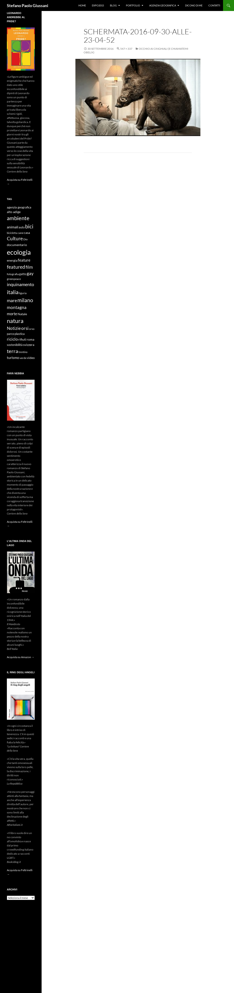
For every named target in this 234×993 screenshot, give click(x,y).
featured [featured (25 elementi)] (16, 267)
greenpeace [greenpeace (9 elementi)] (14, 279)
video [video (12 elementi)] (31, 358)
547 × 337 (126, 48)
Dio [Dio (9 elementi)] (25, 239)
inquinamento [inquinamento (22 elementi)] (20, 284)
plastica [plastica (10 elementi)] (20, 334)
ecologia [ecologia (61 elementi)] (19, 252)
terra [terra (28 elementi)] (12, 351)
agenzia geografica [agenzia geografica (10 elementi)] (19, 207)
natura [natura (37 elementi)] (15, 320)
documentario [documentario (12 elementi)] (17, 245)
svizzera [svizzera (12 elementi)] (28, 345)
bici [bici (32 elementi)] (29, 226)
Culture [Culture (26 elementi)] (15, 238)
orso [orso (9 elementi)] (32, 329)
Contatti (214, 5)
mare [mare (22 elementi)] (12, 300)
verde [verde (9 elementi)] (23, 358)
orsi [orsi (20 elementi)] (25, 328)
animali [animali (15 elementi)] (12, 227)
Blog (113, 5)
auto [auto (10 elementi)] (22, 227)
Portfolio (133, 5)
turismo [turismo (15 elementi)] (13, 357)
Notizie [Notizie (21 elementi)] (14, 328)
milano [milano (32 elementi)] (25, 300)
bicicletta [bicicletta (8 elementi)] (12, 232)
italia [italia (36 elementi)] (13, 292)
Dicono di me (193, 5)
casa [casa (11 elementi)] (27, 233)
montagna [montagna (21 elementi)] (17, 307)
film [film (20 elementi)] (29, 267)
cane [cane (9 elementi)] (20, 233)
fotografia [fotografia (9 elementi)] (13, 274)
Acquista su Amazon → (20, 657)
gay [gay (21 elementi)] (30, 273)
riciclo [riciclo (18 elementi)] (12, 339)
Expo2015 (98, 5)
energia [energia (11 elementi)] (12, 260)
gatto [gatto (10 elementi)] (22, 274)
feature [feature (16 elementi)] (24, 260)
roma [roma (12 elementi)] (30, 339)
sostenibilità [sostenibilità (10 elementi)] (15, 345)
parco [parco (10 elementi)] (10, 334)
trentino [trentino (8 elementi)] (23, 351)
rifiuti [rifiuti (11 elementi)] (22, 339)
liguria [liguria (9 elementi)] (23, 293)
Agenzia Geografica (162, 5)
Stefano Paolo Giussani (27, 5)
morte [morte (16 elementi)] (12, 313)
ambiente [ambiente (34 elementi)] (18, 218)
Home (82, 5)
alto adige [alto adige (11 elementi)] (14, 212)
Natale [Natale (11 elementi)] (22, 314)
